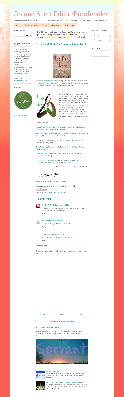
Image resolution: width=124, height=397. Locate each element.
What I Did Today (73, 147)
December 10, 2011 (60, 221)
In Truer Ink (79, 134)
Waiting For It (50, 85)
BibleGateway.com (20, 80)
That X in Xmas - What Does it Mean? (49, 134)
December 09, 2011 (62, 205)
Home (18, 25)
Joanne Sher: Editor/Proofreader (61, 14)
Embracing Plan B (42, 154)
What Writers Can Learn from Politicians (50, 127)
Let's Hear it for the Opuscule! (46, 160)
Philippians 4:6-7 (20, 74)
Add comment (42, 246)
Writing (44, 25)
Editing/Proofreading (31, 25)
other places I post (59, 193)
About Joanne (55, 25)
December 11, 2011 (58, 234)
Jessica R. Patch (48, 205)
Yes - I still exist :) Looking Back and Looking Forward (64, 382)
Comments (98, 40)
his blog (65, 154)
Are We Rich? (41, 140)
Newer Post (42, 314)
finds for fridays (47, 193)
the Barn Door (49, 81)
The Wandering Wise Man (45, 147)
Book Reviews (69, 25)
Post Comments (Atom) (67, 322)
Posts (97, 36)
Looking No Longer (52, 371)
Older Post (82, 314)
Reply (44, 213)
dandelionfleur (47, 221)
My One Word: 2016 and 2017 (48, 327)
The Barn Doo (64, 140)
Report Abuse (20, 116)
